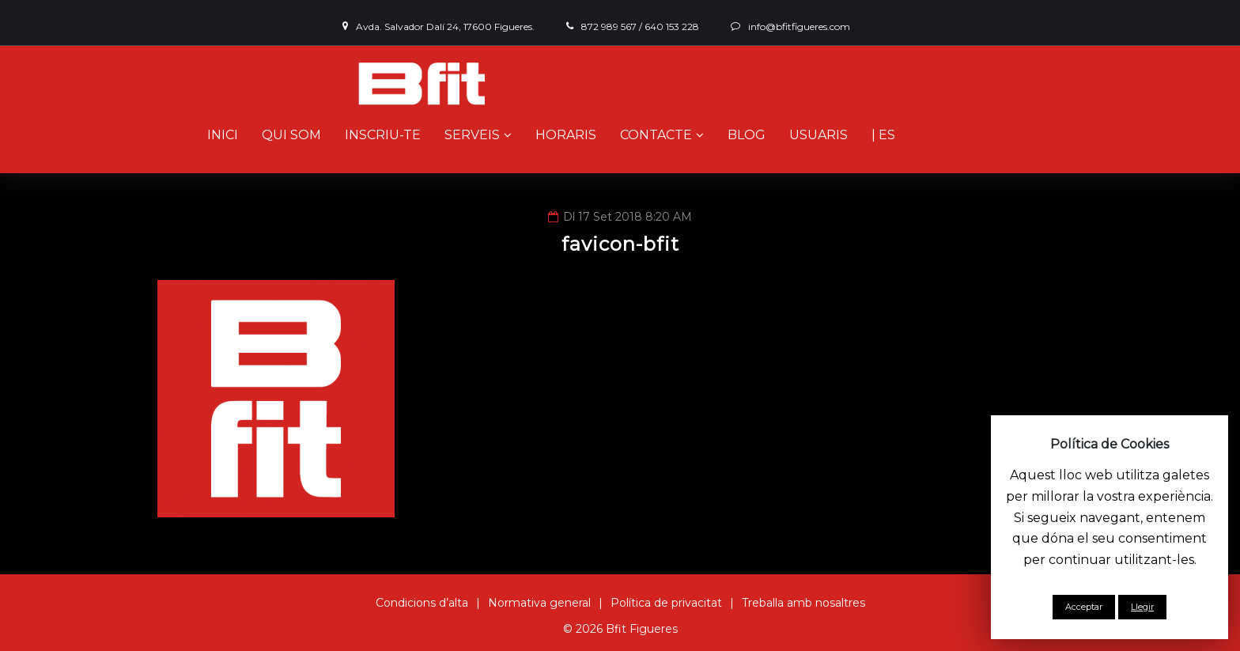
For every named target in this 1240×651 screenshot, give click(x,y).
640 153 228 (672, 26)
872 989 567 (609, 26)
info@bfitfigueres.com (799, 26)
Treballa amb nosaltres (803, 603)
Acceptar (1083, 606)
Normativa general (539, 603)
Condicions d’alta (422, 603)
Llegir (1142, 606)
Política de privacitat (666, 603)
